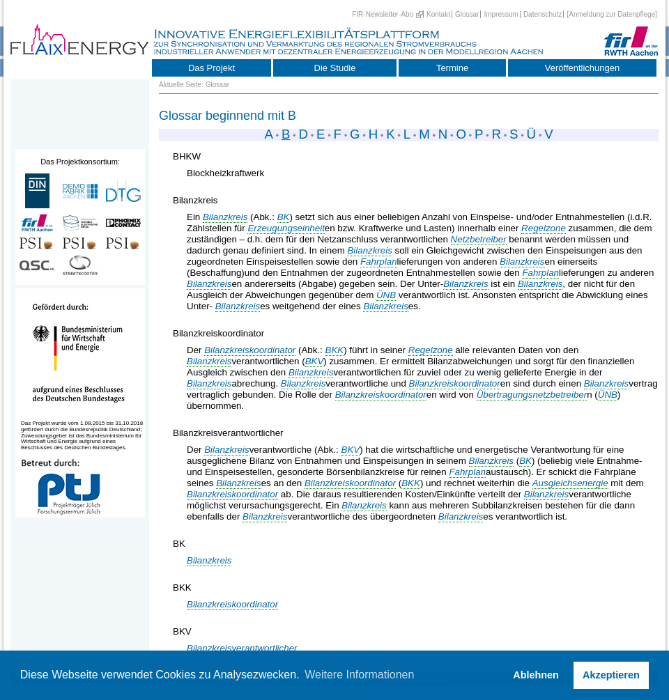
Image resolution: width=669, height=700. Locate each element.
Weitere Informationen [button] (359, 674)
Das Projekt (211, 68)
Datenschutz (542, 14)
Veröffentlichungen (582, 68)
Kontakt (438, 14)
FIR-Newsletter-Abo (382, 14)
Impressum (501, 14)
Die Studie (335, 68)
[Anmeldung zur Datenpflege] (612, 14)
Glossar (467, 14)
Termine (452, 68)
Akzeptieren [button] (611, 674)
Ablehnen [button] (536, 674)
